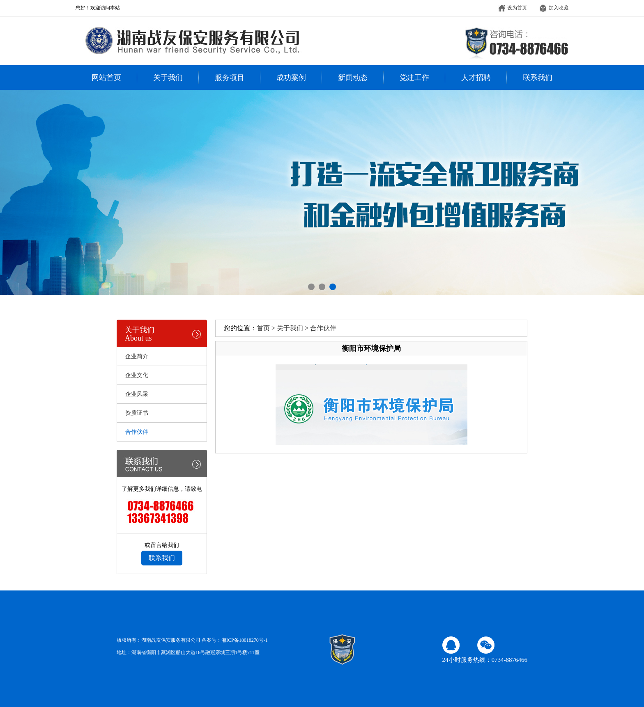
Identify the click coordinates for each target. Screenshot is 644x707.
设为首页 (512, 8)
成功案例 (291, 77)
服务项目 (229, 77)
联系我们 (537, 77)
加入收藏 (554, 8)
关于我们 (168, 77)
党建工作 (414, 77)
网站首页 (106, 77)
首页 (263, 328)
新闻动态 (353, 77)
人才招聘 (476, 77)
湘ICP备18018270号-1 (244, 640)
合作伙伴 (323, 328)
